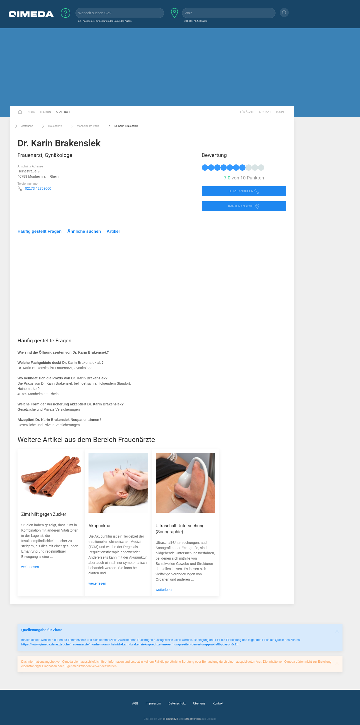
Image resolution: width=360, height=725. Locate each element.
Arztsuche (63, 112)
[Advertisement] (180, 67)
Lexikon (45, 112)
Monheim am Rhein (84, 126)
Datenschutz (177, 703)
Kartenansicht (244, 206)
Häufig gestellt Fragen (40, 231)
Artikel (113, 231)
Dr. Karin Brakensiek (122, 126)
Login (280, 112)
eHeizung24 (170, 718)
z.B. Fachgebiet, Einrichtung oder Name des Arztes (105, 21)
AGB (135, 703)
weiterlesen (30, 567)
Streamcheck (192, 718)
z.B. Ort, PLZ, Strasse (196, 21)
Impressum (153, 703)
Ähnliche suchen (84, 231)
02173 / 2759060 (38, 188)
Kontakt (265, 112)
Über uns (199, 703)
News (31, 112)
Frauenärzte (51, 126)
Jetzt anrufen (244, 191)
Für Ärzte (247, 112)
